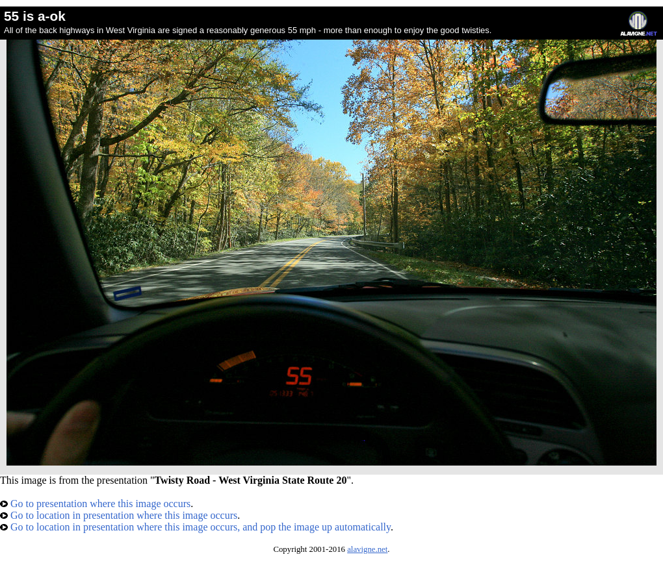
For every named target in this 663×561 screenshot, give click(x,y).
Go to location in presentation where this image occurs (118, 515)
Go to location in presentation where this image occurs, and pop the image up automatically (195, 526)
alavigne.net (367, 549)
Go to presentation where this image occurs (95, 503)
